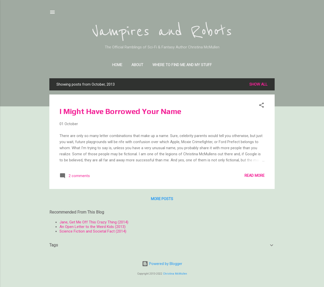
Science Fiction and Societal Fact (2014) (92, 231)
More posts (162, 199)
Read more (255, 175)
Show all (258, 84)
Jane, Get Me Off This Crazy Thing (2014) (93, 222)
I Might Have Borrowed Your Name (120, 111)
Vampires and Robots (162, 31)
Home (117, 65)
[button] (261, 106)
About (137, 65)
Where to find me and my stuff (182, 65)
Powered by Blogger (162, 263)
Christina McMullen (175, 273)
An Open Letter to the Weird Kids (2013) (92, 226)
